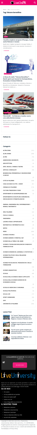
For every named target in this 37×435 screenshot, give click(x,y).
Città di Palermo (8, 180)
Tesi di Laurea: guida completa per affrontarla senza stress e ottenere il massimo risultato (22, 331)
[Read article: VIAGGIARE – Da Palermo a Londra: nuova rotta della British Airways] (18, 103)
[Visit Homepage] (18, 2)
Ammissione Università (10, 160)
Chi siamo (6, 392)
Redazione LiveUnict (9, 407)
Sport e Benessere (9, 297)
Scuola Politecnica (9, 291)
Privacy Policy (14, 428)
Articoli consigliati (10, 170)
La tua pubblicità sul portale (12, 394)
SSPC (4, 300)
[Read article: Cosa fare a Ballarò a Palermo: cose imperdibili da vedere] (6, 338)
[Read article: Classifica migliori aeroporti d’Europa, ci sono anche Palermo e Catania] (18, 27)
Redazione (6, 50)
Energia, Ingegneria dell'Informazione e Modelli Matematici (16, 205)
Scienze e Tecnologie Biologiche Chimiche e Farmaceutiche (17, 245)
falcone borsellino (15, 9)
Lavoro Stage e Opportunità (12, 221)
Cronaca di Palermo (10, 187)
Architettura (7, 163)
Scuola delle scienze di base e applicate (16, 277)
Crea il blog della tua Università (13, 402)
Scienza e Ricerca (8, 234)
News (5, 36)
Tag (8, 9)
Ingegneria (6, 218)
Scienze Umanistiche (10, 270)
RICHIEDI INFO (20, 365)
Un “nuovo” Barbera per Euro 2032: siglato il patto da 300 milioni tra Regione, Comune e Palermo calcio (21, 317)
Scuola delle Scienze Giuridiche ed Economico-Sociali (14, 281)
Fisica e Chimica (8, 215)
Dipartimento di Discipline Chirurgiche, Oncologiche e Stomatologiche (16, 198)
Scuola (5, 273)
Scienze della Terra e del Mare (13, 241)
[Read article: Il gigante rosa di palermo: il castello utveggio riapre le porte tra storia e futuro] (6, 324)
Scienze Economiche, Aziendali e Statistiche (17, 252)
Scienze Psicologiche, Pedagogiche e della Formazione (17, 264)
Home (4, 9)
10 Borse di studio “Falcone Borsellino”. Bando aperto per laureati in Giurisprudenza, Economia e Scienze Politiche (17, 79)
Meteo (5, 228)
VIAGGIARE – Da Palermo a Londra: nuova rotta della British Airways (17, 117)
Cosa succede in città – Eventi (13, 184)
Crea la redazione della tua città (13, 415)
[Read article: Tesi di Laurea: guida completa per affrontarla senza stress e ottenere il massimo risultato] (6, 331)
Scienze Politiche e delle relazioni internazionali (14, 256)
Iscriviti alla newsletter (10, 417)
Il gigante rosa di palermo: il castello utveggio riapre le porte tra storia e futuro (22, 324)
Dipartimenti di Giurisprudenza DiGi (15, 193)
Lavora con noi (8, 399)
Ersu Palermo (7, 212)
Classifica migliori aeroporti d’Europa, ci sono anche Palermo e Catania (18, 41)
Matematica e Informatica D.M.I (13, 225)
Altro (5, 157)
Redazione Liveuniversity (11, 410)
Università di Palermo (10, 303)
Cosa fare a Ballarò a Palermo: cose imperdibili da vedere (21, 338)
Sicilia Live (6, 294)
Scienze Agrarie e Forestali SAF (13, 238)
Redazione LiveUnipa (10, 412)
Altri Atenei (7, 73)
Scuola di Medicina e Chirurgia (13, 287)
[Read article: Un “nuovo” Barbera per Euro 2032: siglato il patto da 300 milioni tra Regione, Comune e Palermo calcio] (6, 317)
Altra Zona (7, 112)
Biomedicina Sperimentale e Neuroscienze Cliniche (17, 174)
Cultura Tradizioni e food (12, 190)
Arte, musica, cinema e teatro (13, 166)
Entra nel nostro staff (10, 397)
